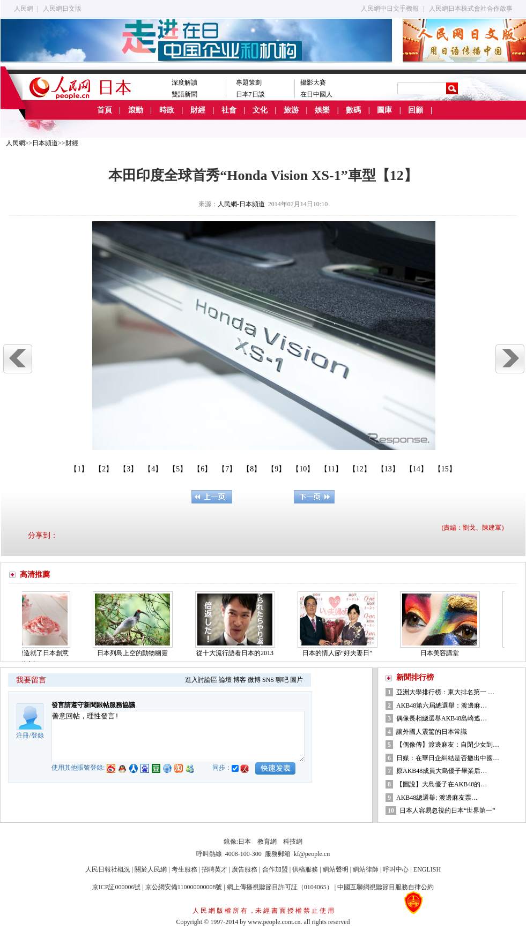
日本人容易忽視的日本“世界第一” (447, 810)
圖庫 (384, 110)
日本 (244, 841)
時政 (166, 110)
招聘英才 (214, 869)
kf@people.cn (312, 854)
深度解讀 (184, 82)
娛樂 (322, 110)
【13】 (388, 469)
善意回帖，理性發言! (178, 736)
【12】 (360, 469)
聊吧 (282, 680)
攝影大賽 (313, 82)
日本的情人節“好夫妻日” (341, 653)
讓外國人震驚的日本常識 (431, 731)
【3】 (128, 469)
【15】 (445, 469)
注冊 (22, 735)
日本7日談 (250, 94)
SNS (268, 680)
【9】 (276, 469)
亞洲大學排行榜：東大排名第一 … (445, 692)
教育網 (267, 841)
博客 (239, 680)
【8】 (251, 469)
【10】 (303, 469)
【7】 (227, 469)
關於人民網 (151, 869)
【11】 (331, 469)
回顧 (415, 110)
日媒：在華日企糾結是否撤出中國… (447, 758)
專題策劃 (249, 82)
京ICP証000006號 (116, 887)
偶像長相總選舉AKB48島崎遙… (441, 718)
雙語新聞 (184, 94)
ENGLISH (427, 869)
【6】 (202, 469)
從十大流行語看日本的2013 (238, 653)
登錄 (37, 735)
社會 (228, 110)
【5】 (177, 469)
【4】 (153, 469)
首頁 (104, 110)
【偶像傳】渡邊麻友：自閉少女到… (447, 744)
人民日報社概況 (107, 869)
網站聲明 (336, 869)
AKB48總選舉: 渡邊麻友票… (437, 797)
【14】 (416, 469)
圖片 (296, 680)
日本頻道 (45, 143)
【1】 (79, 469)
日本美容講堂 (443, 653)
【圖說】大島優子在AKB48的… (441, 784)
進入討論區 (201, 680)
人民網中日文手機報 (390, 8)
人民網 (23, 8)
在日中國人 (316, 94)
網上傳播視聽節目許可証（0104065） (280, 887)
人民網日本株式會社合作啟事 (471, 8)
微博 (254, 680)
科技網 (292, 841)
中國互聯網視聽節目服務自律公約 (385, 887)
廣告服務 (244, 869)
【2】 (103, 469)
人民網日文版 (62, 8)
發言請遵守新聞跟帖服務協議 (93, 705)
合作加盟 (275, 869)
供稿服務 (305, 869)
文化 (260, 110)
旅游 (291, 110)
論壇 (225, 680)
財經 (197, 110)
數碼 (353, 110)
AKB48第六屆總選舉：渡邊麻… (441, 705)
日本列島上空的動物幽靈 (135, 653)
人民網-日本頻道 (241, 204)
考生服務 (184, 869)
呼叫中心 (396, 869)
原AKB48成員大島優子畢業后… (441, 771)
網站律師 (366, 869)
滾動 (135, 110)
